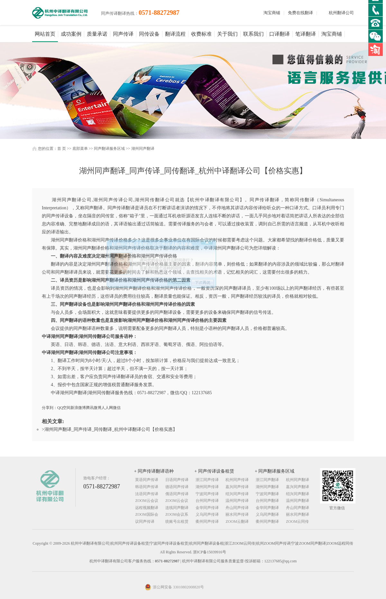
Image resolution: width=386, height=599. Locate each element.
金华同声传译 (207, 507)
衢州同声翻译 (267, 521)
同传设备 (149, 34)
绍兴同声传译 (237, 494)
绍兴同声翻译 (297, 494)
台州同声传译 (207, 500)
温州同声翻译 (297, 500)
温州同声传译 (237, 500)
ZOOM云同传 (297, 521)
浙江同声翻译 (267, 479)
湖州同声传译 (207, 487)
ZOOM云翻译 (236, 521)
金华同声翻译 (267, 507)
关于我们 (227, 34)
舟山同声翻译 (297, 507)
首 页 (61, 148)
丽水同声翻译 (297, 514)
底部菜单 (80, 148)
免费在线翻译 (300, 12)
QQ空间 (63, 407)
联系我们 (253, 34)
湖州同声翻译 (142, 148)
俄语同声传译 (176, 494)
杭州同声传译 (237, 479)
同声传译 (123, 34)
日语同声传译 (176, 479)
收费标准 (201, 34)
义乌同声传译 (207, 514)
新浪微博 (78, 407)
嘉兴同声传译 (237, 487)
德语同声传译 (176, 487)
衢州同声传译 (207, 521)
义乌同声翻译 (267, 514)
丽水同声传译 (237, 514)
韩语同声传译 (146, 487)
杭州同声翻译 (297, 479)
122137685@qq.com (280, 561)
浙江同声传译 (207, 479)
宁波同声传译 (207, 494)
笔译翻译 (305, 34)
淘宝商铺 (271, 12)
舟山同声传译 (237, 507)
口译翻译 (279, 34)
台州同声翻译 (267, 500)
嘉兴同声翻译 (297, 487)
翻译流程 (175, 34)
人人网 (107, 407)
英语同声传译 (146, 479)
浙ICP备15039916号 (209, 552)
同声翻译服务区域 (109, 148)
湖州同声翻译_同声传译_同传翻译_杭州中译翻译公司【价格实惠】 (110, 429)
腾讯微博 (93, 407)
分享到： (49, 407)
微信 (117, 407)
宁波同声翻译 (267, 494)
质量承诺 (97, 34)
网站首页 (45, 34)
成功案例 (71, 34)
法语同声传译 (146, 494)
